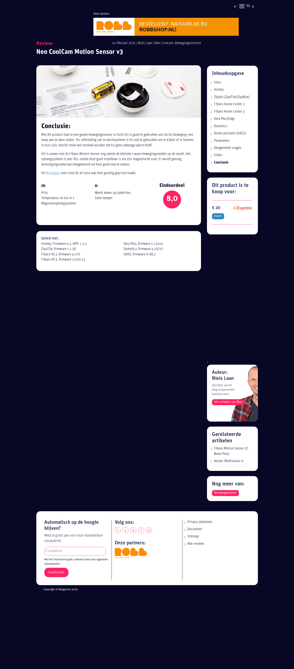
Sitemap (193, 536)
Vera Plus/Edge (224, 119)
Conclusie (221, 162)
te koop (54, 173)
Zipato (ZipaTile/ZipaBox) (232, 97)
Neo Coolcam (164, 43)
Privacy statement (199, 522)
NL (248, 6)
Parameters (222, 141)
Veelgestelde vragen (227, 148)
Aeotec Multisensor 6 (229, 461)
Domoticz (220, 126)
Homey (219, 89)
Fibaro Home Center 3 (229, 111)
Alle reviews (195, 544)
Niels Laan (145, 43)
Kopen (218, 216)
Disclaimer (194, 529)
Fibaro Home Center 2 (229, 104)
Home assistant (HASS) (230, 133)
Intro (217, 82)
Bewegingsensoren (188, 43)
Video (218, 155)
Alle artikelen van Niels (228, 402)
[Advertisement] (232, 299)
